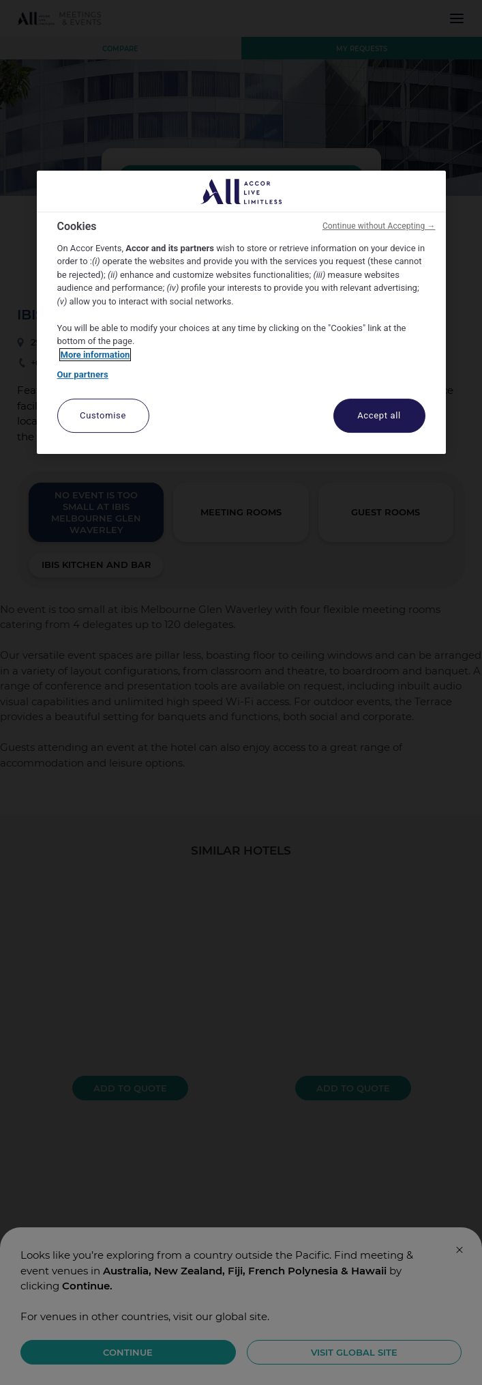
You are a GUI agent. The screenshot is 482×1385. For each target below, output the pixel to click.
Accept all (379, 415)
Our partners (82, 374)
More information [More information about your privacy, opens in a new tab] (95, 354)
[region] (241, 312)
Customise (103, 415)
